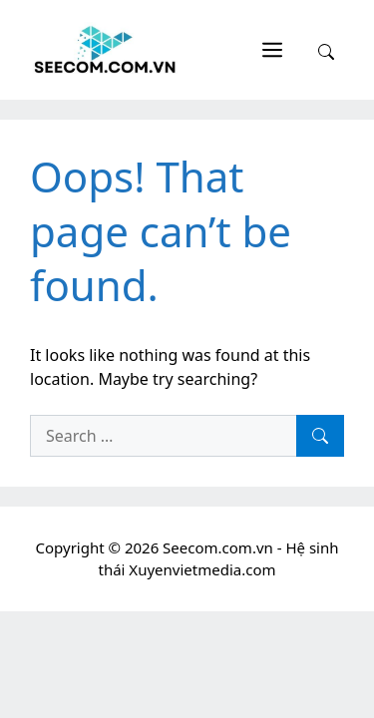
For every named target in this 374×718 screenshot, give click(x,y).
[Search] (320, 436)
